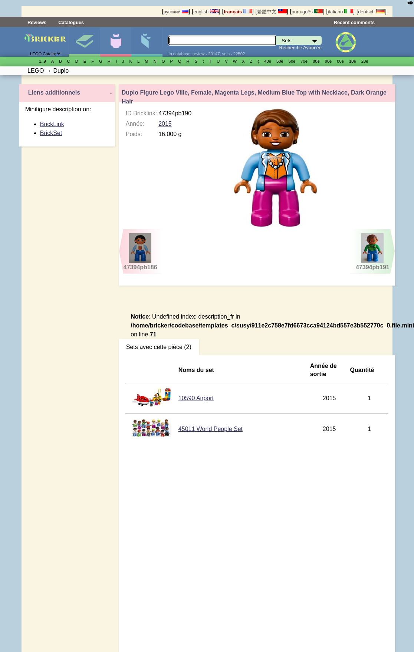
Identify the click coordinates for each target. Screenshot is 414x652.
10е (352, 61)
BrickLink (52, 124)
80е (316, 61)
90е (328, 61)
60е (292, 61)
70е (304, 61)
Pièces (146, 42)
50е (279, 61)
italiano (340, 11)
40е (267, 61)
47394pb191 (373, 251)
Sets (84, 42)
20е (364, 61)
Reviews (36, 22)
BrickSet (51, 133)
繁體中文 (272, 11)
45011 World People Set (210, 429)
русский (176, 11)
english (205, 11)
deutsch (371, 11)
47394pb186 (140, 251)
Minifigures (115, 42)
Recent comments (354, 22)
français (238, 11)
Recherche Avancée (300, 47)
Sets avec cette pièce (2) (158, 347)
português (307, 11)
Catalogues (71, 22)
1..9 (42, 61)
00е (340, 61)
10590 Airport (196, 398)
